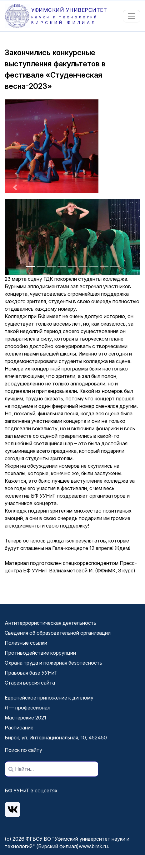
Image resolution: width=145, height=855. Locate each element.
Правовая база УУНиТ (31, 673)
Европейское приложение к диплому (49, 698)
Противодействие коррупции (40, 653)
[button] (15, 187)
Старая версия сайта (30, 683)
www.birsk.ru (93, 846)
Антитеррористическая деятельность (50, 623)
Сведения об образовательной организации (58, 633)
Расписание (19, 727)
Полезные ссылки (26, 643)
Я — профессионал (27, 708)
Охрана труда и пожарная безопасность (53, 663)
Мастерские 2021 (25, 717)
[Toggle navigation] (131, 16)
